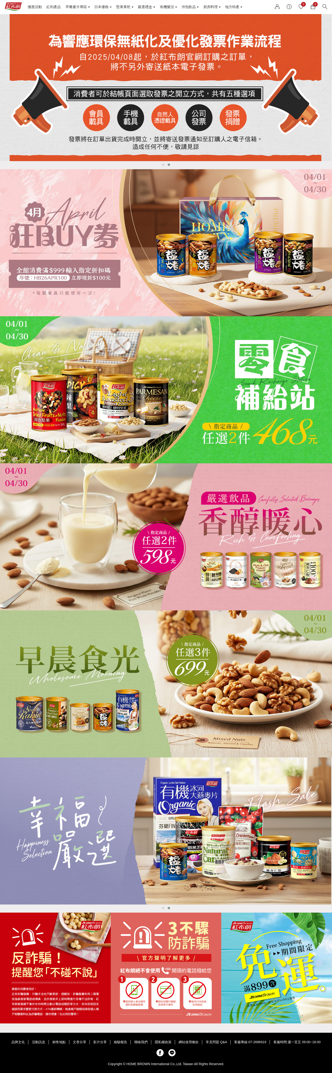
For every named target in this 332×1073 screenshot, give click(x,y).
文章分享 (79, 1042)
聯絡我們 (141, 1042)
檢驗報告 (120, 1042)
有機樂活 (167, 7)
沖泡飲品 (188, 7)
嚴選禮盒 (145, 7)
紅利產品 (53, 7)
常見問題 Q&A (216, 1042)
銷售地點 (59, 1042)
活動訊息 (38, 1042)
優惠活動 (35, 7)
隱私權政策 (163, 1042)
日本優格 (101, 7)
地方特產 (232, 7)
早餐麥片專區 (76, 7)
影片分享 (100, 1042)
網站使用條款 (189, 1042)
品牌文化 (18, 1042)
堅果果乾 (123, 7)
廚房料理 (210, 7)
